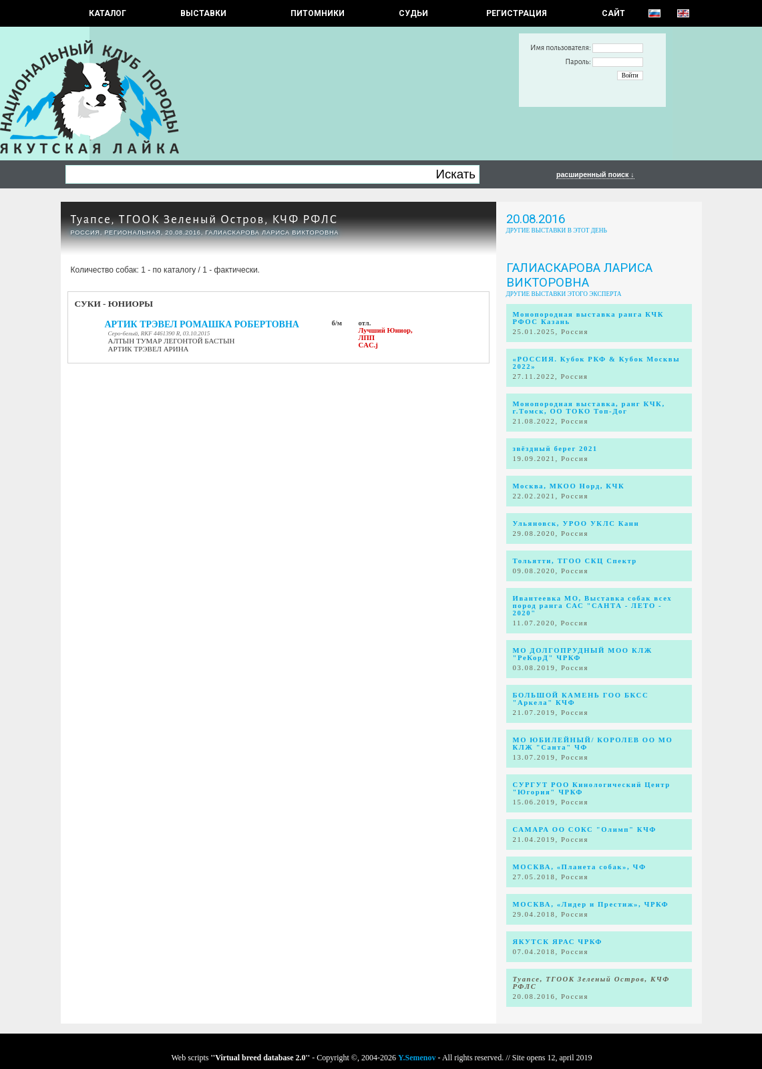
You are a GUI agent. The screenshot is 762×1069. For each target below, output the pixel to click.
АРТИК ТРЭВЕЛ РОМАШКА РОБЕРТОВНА (202, 324)
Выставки (203, 13)
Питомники (318, 13)
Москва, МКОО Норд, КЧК (569, 486)
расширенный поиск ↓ (595, 174)
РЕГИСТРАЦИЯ (516, 13)
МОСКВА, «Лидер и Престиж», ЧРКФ (591, 904)
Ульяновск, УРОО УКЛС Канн (576, 523)
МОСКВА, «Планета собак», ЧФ (579, 867)
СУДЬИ (413, 13)
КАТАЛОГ (107, 13)
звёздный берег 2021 (555, 448)
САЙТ (613, 13)
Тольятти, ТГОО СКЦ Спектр (575, 561)
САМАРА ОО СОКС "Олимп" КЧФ (585, 829)
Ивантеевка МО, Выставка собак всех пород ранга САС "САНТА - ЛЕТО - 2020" (593, 606)
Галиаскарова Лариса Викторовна (579, 275)
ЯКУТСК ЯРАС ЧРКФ (558, 941)
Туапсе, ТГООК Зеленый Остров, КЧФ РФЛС (205, 219)
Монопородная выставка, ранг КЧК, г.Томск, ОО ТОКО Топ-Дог (589, 407)
